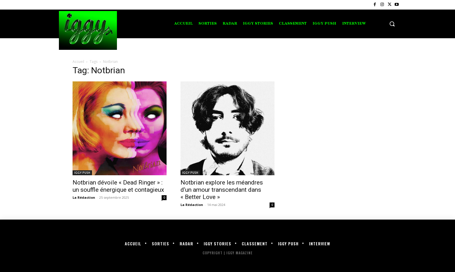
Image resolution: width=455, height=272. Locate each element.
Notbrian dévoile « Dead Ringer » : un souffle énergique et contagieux (118, 186)
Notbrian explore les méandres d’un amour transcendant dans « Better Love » (221, 189)
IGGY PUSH (82, 173)
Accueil (78, 61)
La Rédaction (84, 197)
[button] (392, 23)
